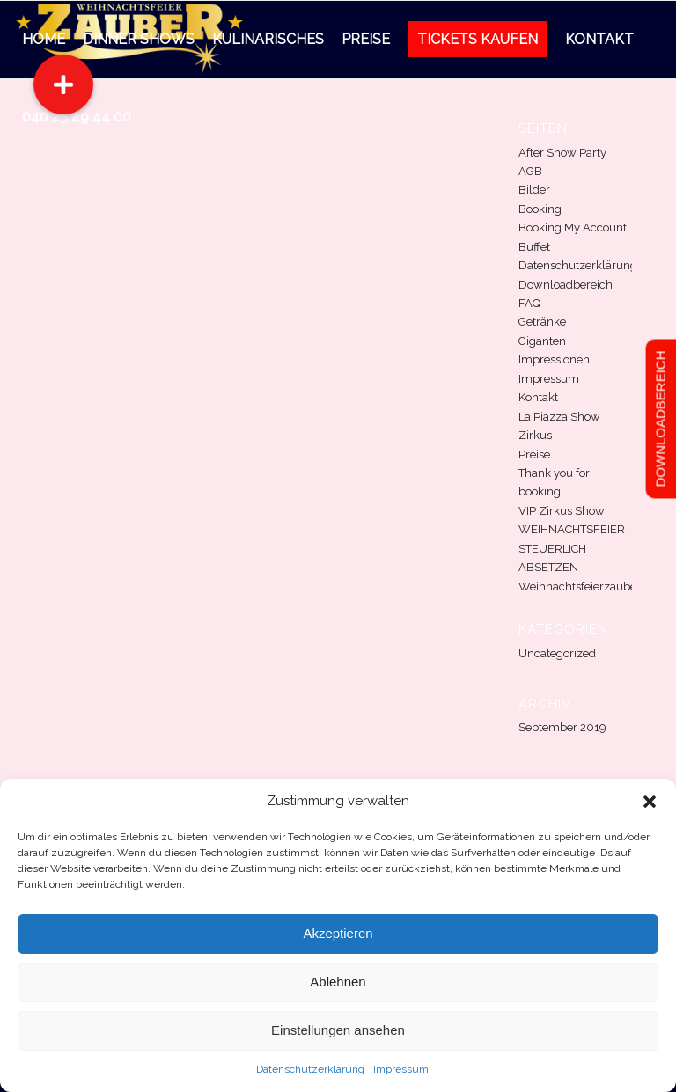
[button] (649, 801)
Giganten (542, 341)
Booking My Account (572, 227)
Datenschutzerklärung (310, 1069)
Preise (534, 454)
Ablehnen (337, 981)
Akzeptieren (337, 933)
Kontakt (538, 397)
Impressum (401, 1069)
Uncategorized (557, 653)
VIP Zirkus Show (561, 510)
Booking (540, 209)
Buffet (534, 246)
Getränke (542, 321)
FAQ (529, 303)
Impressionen (554, 359)
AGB (530, 171)
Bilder (534, 189)
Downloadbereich (565, 284)
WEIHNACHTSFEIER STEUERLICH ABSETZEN (571, 548)
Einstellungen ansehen (338, 1029)
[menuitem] (43, 39)
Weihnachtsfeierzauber (579, 586)
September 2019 (562, 727)
